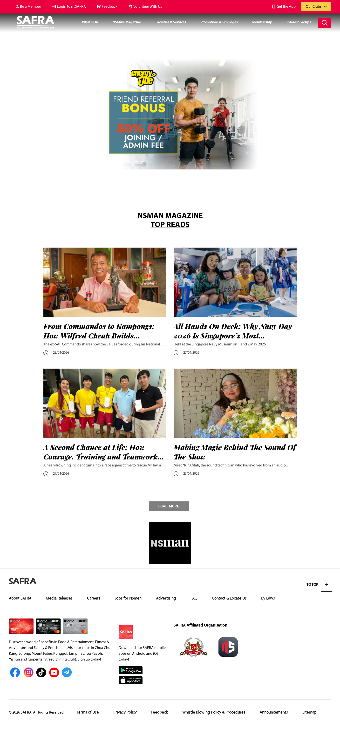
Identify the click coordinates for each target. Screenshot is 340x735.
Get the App (286, 7)
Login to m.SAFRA (71, 7)
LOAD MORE (168, 506)
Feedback (109, 7)
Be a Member (30, 7)
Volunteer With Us (147, 7)
